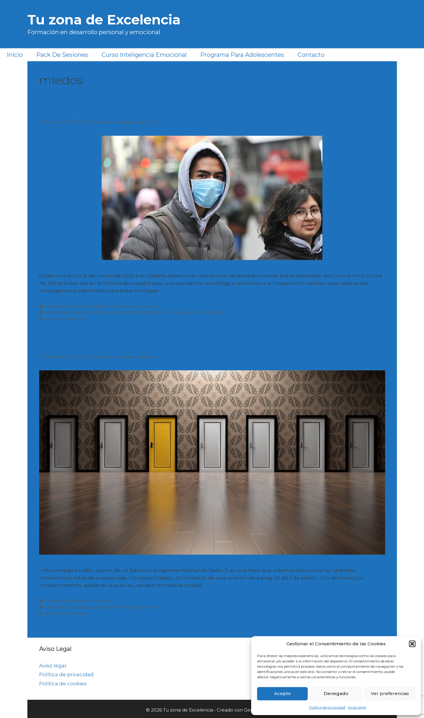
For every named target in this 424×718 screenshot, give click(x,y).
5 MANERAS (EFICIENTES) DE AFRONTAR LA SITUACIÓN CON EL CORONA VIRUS (204, 106)
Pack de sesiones (62, 54)
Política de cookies (63, 684)
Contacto (311, 54)
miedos (214, 312)
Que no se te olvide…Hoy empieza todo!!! (126, 346)
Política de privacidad (327, 707)
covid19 (128, 312)
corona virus (105, 312)
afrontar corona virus (67, 312)
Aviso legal (357, 707)
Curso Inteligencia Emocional (144, 54)
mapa (102, 607)
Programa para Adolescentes (242, 54)
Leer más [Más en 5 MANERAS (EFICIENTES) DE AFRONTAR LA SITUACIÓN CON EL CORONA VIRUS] (177, 290)
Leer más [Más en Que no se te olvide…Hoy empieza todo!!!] (220, 585)
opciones (139, 607)
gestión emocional (137, 306)
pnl (154, 607)
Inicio (15, 54)
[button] (412, 644)
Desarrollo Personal (93, 306)
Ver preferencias (390, 693)
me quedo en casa (184, 312)
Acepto (282, 693)
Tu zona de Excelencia (103, 19)
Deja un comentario (66, 318)
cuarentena (150, 312)
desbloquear (80, 607)
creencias (55, 607)
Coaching (55, 600)
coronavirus (57, 306)
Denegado (336, 693)
